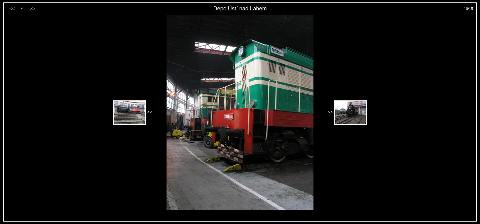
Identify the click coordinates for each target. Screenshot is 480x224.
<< (12, 8)
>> (32, 8)
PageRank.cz (240, 218)
